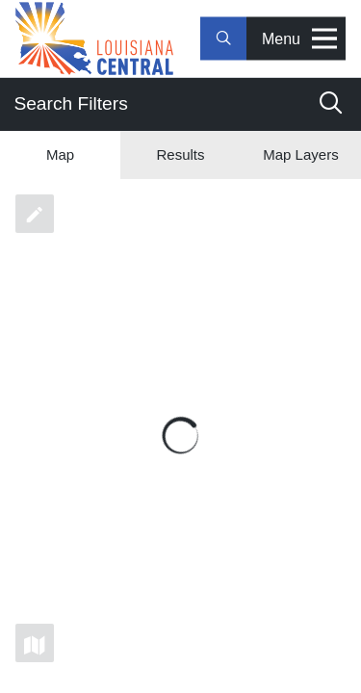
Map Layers (300, 154)
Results (180, 154)
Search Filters (178, 103)
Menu (299, 39)
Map (60, 154)
